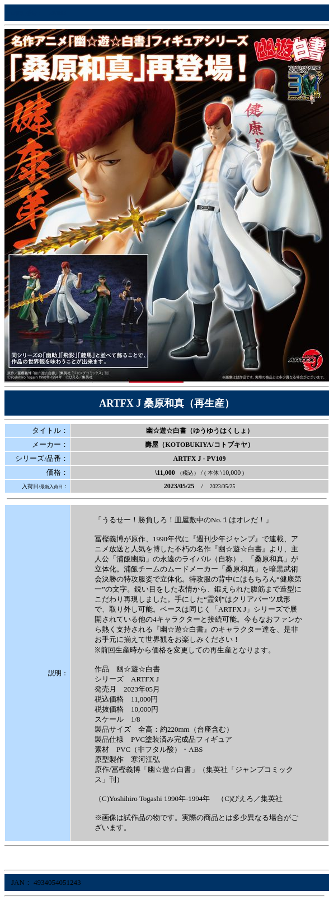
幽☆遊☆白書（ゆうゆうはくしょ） (199, 431)
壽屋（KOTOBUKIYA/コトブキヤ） (199, 445)
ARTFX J (187, 459)
